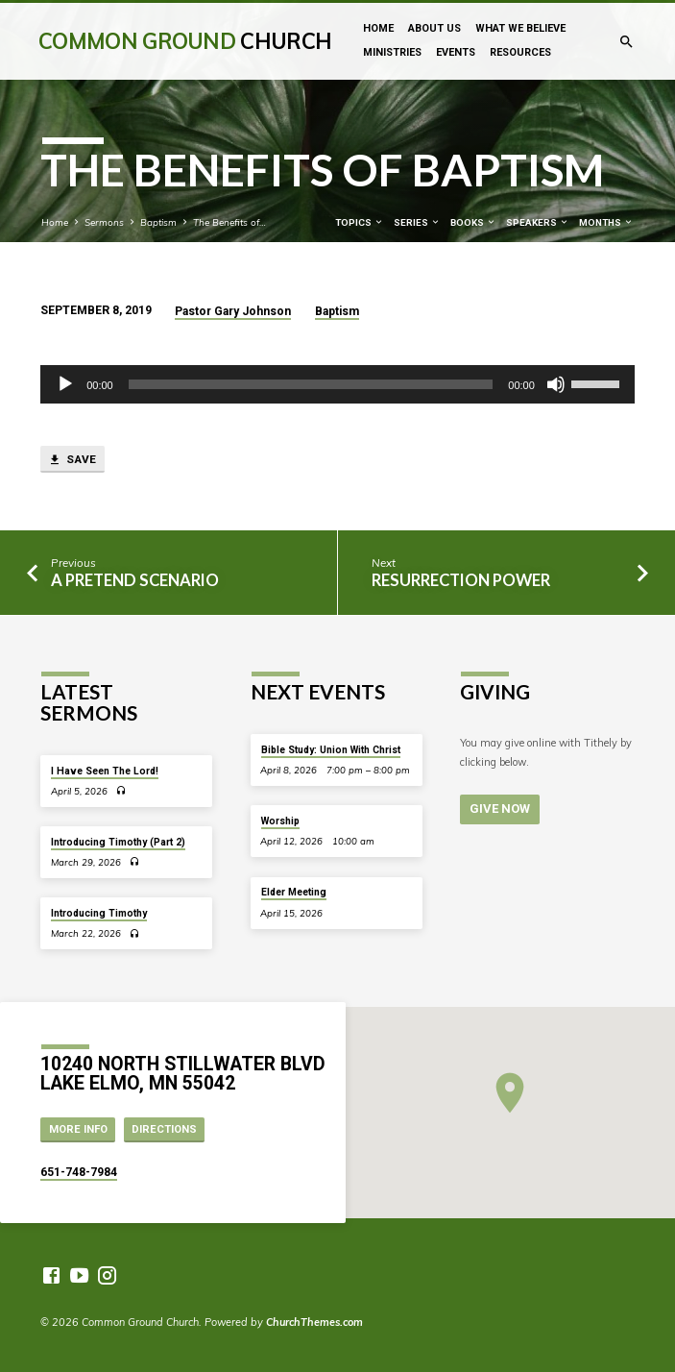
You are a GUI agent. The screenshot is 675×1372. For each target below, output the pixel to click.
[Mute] (556, 384)
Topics (359, 222)
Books (473, 222)
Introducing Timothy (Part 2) (118, 842)
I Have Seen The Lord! (104, 771)
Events (455, 52)
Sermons (104, 222)
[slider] (311, 384)
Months (606, 222)
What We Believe (520, 28)
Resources (520, 52)
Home (378, 28)
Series (417, 222)
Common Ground (184, 41)
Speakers (537, 222)
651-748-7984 (78, 1172)
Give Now (500, 808)
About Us (434, 28)
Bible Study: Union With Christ (330, 750)
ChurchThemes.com (314, 1322)
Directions (164, 1129)
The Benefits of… (229, 222)
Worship (280, 821)
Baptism (158, 222)
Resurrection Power (461, 580)
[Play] (65, 384)
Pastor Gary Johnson (233, 311)
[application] (337, 384)
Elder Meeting (293, 892)
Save (72, 460)
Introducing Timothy (99, 913)
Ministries (392, 52)
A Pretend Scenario (135, 580)
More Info (78, 1129)
